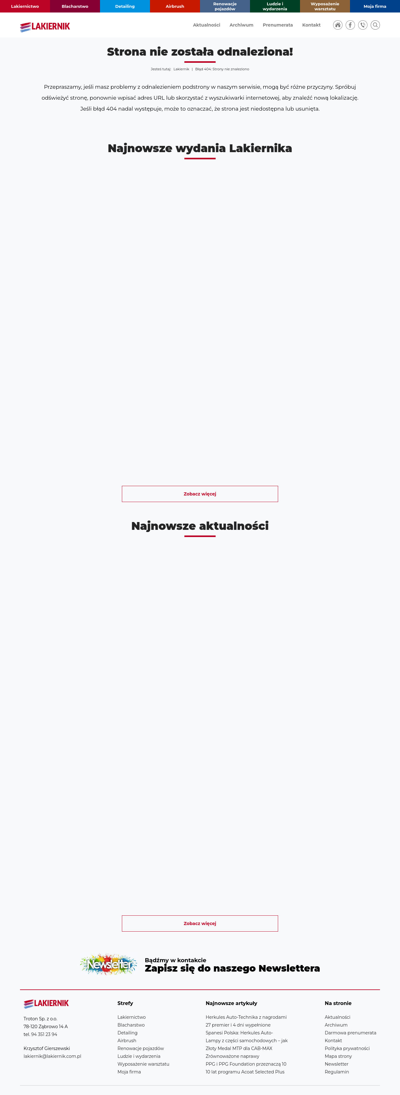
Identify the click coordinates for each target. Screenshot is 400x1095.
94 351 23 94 (44, 1022)
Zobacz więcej (200, 494)
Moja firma (375, 6)
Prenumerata (278, 25)
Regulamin (337, 1059)
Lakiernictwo (25, 6)
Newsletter (200, 958)
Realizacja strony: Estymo (336, 1084)
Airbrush (175, 6)
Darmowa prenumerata (350, 1020)
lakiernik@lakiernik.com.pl (52, 1044)
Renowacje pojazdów (225, 6)
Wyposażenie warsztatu (325, 6)
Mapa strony (338, 1044)
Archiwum (241, 25)
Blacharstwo (75, 6)
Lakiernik (181, 69)
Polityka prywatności (347, 1036)
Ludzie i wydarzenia (275, 6)
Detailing (125, 6)
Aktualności (206, 25)
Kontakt (311, 25)
